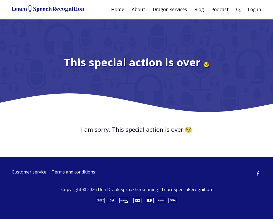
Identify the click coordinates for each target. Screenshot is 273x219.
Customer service (29, 172)
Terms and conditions (73, 172)
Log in (254, 9)
